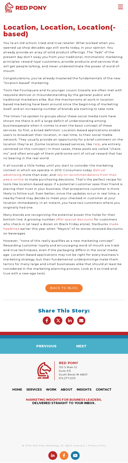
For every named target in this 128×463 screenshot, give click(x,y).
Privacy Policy (97, 446)
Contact (104, 390)
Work (51, 390)
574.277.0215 (67, 378)
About (66, 390)
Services (34, 390)
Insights (84, 390)
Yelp (96, 144)
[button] (47, 320)
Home (17, 390)
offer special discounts (74, 219)
